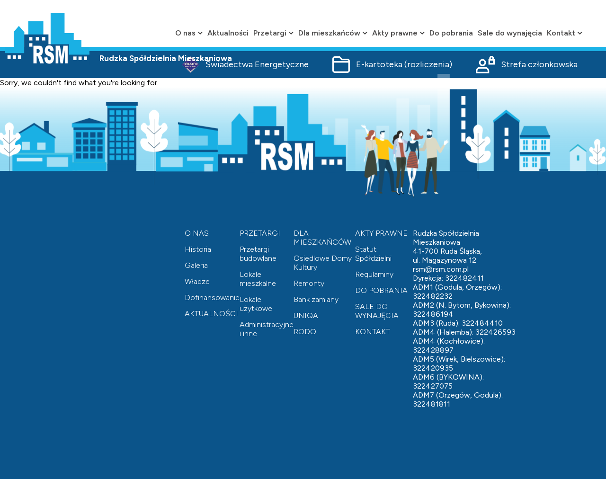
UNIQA (306, 315)
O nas (189, 32)
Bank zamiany (316, 299)
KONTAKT (372, 331)
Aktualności (228, 32)
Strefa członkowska (527, 64)
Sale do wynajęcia (510, 32)
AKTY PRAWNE (381, 233)
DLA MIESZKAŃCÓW (322, 238)
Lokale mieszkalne (258, 279)
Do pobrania (451, 32)
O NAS (197, 233)
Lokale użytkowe (256, 304)
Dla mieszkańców (332, 32)
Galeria (196, 265)
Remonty (309, 283)
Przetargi (273, 32)
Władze (197, 281)
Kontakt (564, 32)
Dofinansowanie (212, 297)
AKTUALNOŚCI (211, 313)
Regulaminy (374, 274)
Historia (198, 249)
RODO (305, 331)
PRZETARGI (260, 233)
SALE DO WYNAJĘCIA (377, 311)
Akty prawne (398, 32)
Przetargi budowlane (258, 254)
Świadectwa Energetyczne (245, 64)
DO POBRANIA (381, 290)
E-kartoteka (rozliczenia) (392, 64)
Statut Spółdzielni (373, 254)
